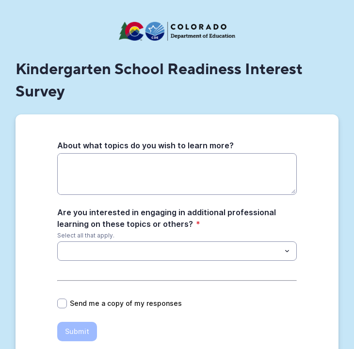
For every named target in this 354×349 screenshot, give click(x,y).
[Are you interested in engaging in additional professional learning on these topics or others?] (63, 251)
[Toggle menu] (287, 251)
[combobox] (177, 251)
